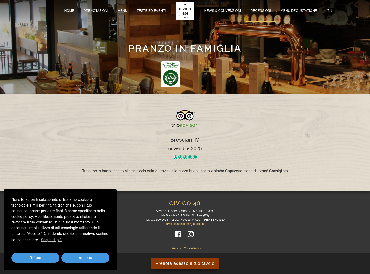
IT (329, 11)
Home (69, 11)
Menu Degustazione (299, 11)
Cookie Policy (192, 248)
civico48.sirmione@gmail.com (185, 224)
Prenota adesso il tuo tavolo (185, 263)
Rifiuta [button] (35, 258)
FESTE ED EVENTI (151, 11)
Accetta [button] (85, 258)
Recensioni (261, 11)
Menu (122, 11)
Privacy (176, 248)
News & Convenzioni (222, 11)
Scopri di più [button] (51, 240)
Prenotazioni (96, 11)
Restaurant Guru (208, 70)
